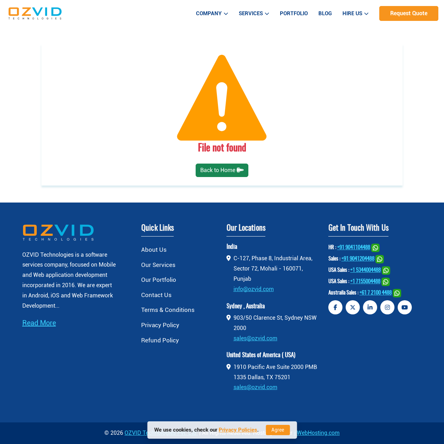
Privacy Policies (238, 430)
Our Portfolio (158, 279)
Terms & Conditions (168, 309)
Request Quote (408, 13)
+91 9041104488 (353, 247)
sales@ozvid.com (255, 338)
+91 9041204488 (357, 259)
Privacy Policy (160, 325)
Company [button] (212, 13)
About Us (154, 249)
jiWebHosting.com (317, 432)
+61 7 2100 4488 (375, 293)
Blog (325, 13)
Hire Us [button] (355, 13)
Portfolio (294, 13)
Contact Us (156, 294)
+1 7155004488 (365, 281)
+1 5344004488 (365, 270)
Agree (277, 430)
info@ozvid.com (253, 289)
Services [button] (254, 13)
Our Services (158, 264)
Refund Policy (160, 340)
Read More (39, 323)
